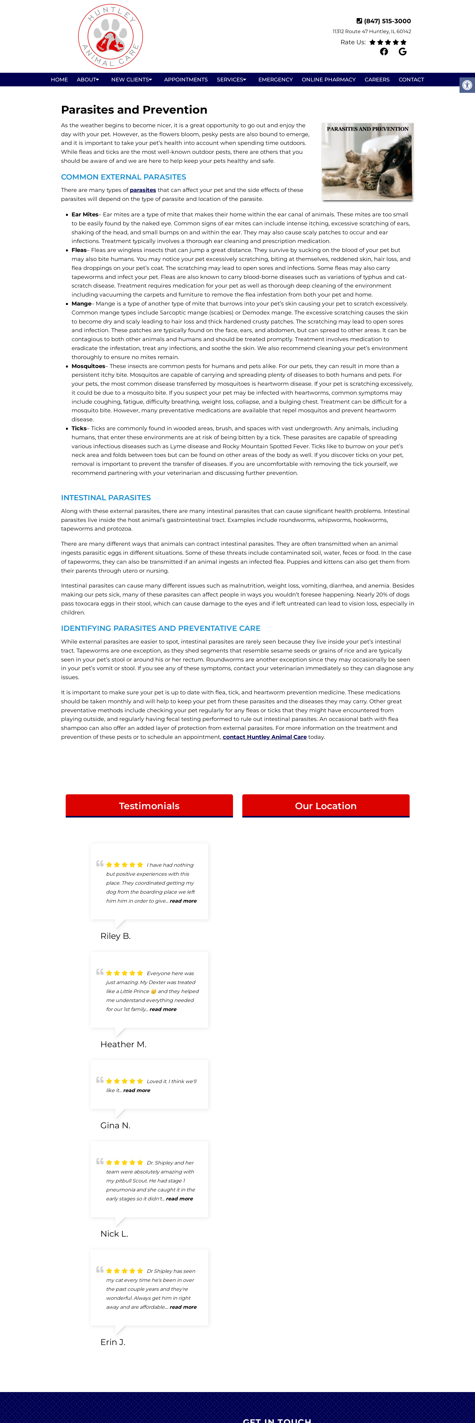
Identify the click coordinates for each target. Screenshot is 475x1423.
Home (59, 79)
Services (230, 79)
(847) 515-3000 (387, 21)
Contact (411, 79)
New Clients (130, 79)
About (86, 79)
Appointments (186, 79)
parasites (143, 190)
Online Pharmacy (329, 79)
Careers (377, 79)
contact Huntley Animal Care (265, 737)
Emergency (275, 79)
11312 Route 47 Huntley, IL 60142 (372, 31)
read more (182, 901)
